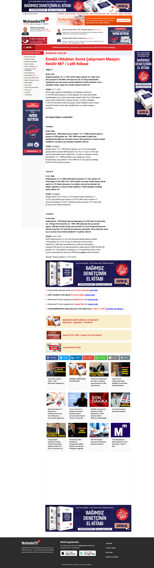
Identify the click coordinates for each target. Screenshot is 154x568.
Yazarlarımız (28, 95)
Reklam (121, 13)
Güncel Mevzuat (29, 73)
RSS (108, 13)
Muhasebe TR (66, 564)
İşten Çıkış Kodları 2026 (31, 78)
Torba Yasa (27, 90)
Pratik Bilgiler (28, 82)
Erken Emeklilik (30, 66)
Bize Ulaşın (127, 13)
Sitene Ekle (114, 13)
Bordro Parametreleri (30, 61)
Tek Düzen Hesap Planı (31, 87)
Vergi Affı (27, 92)
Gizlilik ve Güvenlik (112, 557)
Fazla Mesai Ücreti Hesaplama (30, 69)
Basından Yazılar (29, 59)
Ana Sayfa (61, 13)
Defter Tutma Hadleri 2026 (97, 13)
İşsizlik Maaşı (30, 75)
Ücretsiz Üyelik (110, 548)
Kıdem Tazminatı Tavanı (31, 80)
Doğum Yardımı (29, 64)
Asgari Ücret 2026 (70, 13)
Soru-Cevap (27, 85)
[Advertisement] (33, 193)
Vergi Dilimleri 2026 (82, 13)
